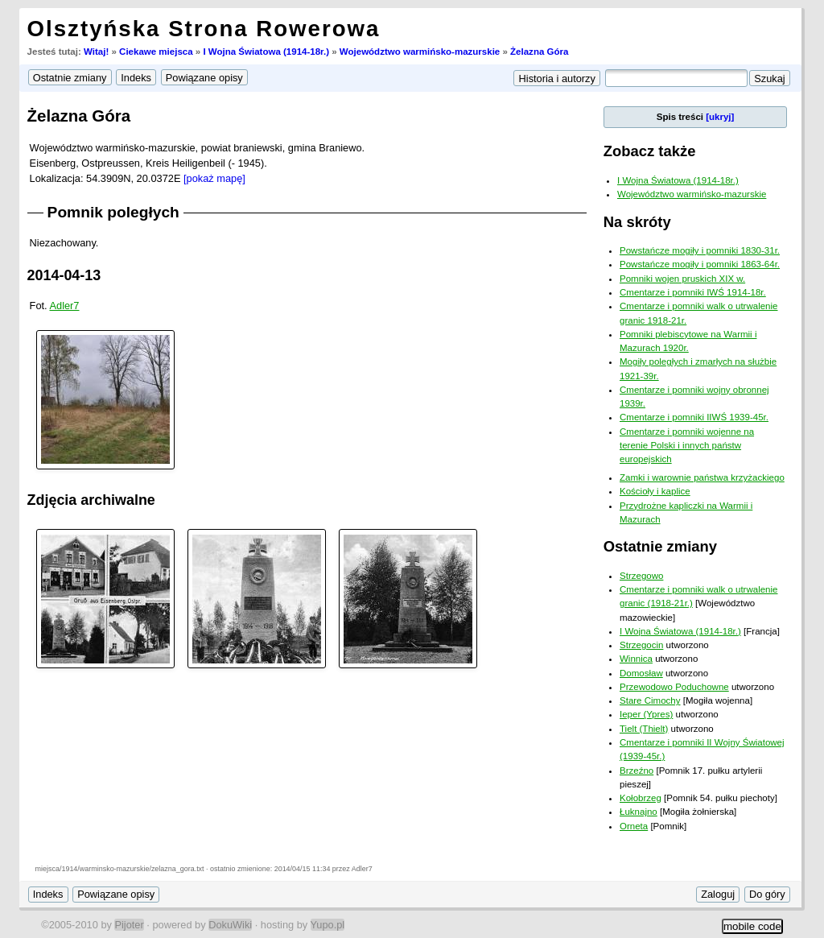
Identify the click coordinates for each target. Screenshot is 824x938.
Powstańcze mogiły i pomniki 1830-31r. (700, 250)
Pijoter (128, 925)
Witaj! (96, 51)
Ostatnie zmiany (660, 546)
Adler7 (65, 306)
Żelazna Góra (539, 51)
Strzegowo (641, 576)
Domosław (641, 673)
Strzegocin (641, 645)
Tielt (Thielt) (644, 728)
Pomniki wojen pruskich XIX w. (682, 278)
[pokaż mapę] (214, 178)
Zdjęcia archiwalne (91, 500)
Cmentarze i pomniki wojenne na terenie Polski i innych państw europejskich (687, 446)
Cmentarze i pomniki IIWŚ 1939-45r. (694, 417)
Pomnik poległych (113, 212)
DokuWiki (230, 925)
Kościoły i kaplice (655, 491)
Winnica (636, 658)
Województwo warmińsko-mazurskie (420, 51)
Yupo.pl (328, 925)
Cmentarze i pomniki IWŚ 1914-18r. (693, 292)
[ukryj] (720, 117)
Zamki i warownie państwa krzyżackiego (702, 477)
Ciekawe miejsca (156, 51)
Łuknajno (638, 811)
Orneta (634, 826)
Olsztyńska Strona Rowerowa (204, 28)
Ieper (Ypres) (646, 714)
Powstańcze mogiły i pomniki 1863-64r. (700, 264)
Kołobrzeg (640, 798)
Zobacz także (650, 151)
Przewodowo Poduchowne (674, 687)
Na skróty (637, 221)
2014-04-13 (64, 275)
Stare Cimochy (650, 700)
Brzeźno (636, 770)
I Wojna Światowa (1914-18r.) (266, 51)
